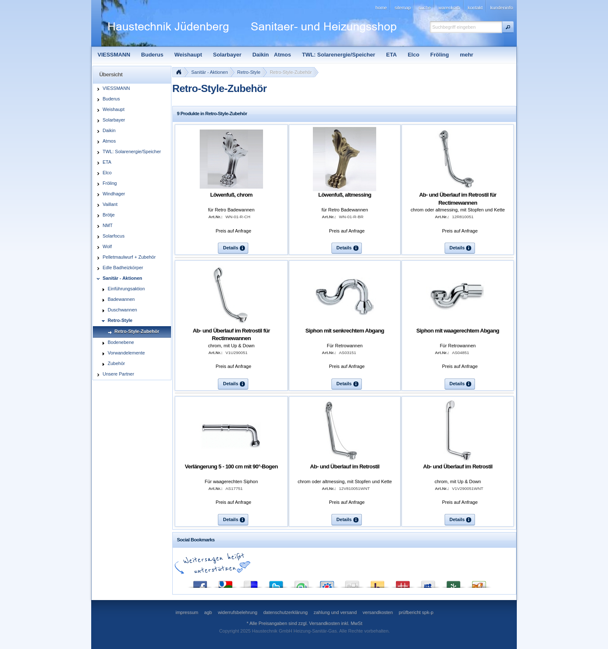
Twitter (276, 582)
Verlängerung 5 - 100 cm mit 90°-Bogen (231, 466)
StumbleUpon (301, 582)
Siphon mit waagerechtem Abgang (457, 330)
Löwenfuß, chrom (231, 195)
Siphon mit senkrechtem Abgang (344, 330)
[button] (508, 27)
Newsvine (453, 582)
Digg (352, 582)
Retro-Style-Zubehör (291, 72)
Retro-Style (249, 72)
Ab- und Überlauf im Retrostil (344, 466)
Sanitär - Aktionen (209, 72)
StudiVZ (326, 582)
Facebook (200, 582)
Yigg (478, 582)
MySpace (428, 582)
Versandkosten (324, 623)
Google (225, 582)
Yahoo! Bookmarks (377, 582)
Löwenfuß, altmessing (344, 195)
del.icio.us (250, 582)
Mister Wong (402, 582)
